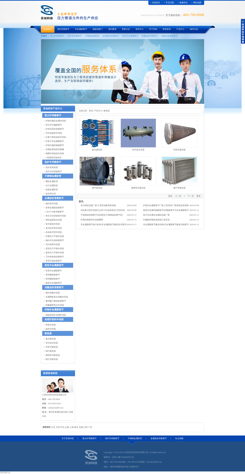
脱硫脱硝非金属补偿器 (56, 315)
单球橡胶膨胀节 (53, 275)
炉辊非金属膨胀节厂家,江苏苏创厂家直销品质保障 (166, 205)
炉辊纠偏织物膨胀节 (55, 145)
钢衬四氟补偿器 (53, 293)
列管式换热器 (52, 347)
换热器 (48, 333)
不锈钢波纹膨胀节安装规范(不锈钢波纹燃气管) (102, 215)
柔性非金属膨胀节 (130, 36)
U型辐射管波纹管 (53, 157)
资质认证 (126, 29)
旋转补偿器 (51, 329)
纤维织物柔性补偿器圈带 (92, 220)
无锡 (81, 427)
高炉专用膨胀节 (75, 36)
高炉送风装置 (52, 167)
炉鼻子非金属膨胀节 (55, 141)
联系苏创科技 (50, 373)
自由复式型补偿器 (54, 232)
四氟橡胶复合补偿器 (55, 305)
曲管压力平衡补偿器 (55, 252)
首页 (91, 111)
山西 (67, 427)
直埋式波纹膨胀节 (54, 261)
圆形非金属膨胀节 (54, 283)
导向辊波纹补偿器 (54, 133)
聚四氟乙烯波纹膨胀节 (56, 301)
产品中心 (180, 29)
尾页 (199, 196)
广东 (90, 427)
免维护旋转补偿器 (54, 319)
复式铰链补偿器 (53, 224)
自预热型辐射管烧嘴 (55, 149)
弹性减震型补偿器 (54, 220)
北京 (53, 427)
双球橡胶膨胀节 (53, 279)
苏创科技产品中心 (52, 108)
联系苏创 (167, 29)
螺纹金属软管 (52, 181)
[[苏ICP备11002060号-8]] (123, 457)
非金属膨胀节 (81, 29)
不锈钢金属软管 (92, 36)
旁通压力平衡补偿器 (55, 236)
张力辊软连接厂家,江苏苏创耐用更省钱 (98, 205)
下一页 (191, 196)
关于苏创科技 (68, 438)
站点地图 (179, 438)
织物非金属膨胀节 (169, 36)
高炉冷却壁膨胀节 (54, 171)
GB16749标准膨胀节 (55, 212)
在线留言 (156, 2)
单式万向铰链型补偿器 (56, 216)
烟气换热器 (51, 351)
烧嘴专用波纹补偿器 (55, 153)
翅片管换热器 (52, 359)
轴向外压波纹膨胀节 (55, 240)
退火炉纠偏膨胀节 (54, 125)
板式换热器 (51, 339)
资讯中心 (139, 29)
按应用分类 (51, 193)
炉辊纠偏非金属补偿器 (56, 121)
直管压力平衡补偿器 (55, 248)
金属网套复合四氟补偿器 (57, 297)
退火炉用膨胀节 (57, 36)
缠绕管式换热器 (53, 355)
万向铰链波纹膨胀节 (55, 256)
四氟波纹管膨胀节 (150, 36)
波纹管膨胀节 (63, 29)
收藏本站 (183, 2)
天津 (58, 427)
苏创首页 (48, 29)
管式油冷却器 (52, 343)
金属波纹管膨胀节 (111, 36)
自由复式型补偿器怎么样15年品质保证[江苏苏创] (103, 210)
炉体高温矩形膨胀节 (55, 129)
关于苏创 (153, 29)
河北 (62, 427)
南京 (76, 427)
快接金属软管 (52, 189)
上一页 (178, 196)
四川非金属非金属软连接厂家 (156, 215)
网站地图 (197, 2)
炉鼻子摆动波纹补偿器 (56, 137)
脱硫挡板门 (98, 29)
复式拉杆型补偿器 (54, 228)
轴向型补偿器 (52, 203)
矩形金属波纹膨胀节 (55, 207)
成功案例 (112, 29)
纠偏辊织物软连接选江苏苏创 (156, 220)
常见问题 (170, 2)
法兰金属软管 (52, 185)
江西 (85, 427)
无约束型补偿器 (53, 244)
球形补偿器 (51, 325)
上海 (72, 427)
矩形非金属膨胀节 (54, 270)
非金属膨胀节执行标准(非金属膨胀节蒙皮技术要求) (104, 224)
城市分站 (194, 29)
